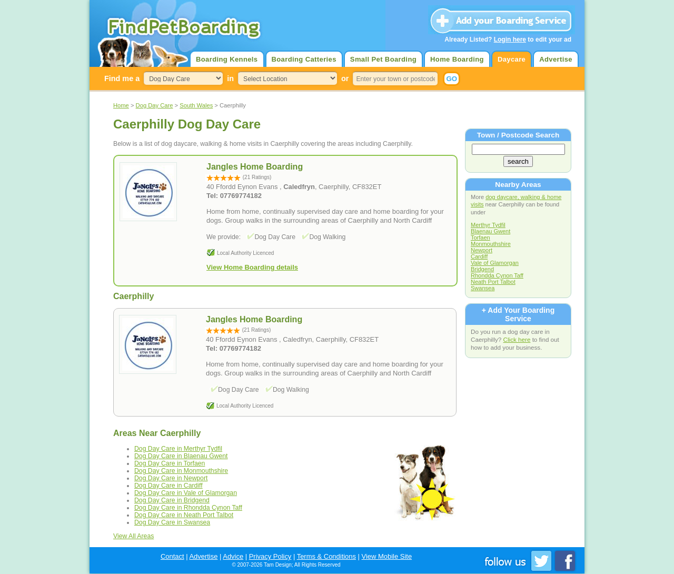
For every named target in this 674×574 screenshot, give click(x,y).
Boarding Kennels (226, 59)
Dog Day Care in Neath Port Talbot (183, 515)
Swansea (482, 288)
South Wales (196, 105)
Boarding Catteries (304, 59)
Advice (233, 556)
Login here (510, 39)
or (345, 78)
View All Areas (133, 536)
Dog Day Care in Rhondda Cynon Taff (188, 507)
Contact (172, 556)
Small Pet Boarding (383, 59)
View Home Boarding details (252, 267)
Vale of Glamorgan (495, 263)
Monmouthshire (491, 244)
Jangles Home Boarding (254, 319)
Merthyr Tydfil (488, 225)
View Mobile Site (387, 556)
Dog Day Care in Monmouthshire (181, 470)
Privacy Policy (270, 556)
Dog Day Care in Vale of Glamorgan (185, 493)
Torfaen (480, 237)
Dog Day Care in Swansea (172, 522)
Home (121, 105)
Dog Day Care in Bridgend (172, 500)
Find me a (122, 78)
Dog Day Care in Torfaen (169, 463)
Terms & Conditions (326, 556)
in (230, 78)
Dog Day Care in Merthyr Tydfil (178, 448)
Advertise (555, 59)
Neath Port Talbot (493, 282)
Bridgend (482, 269)
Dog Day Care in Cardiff (168, 485)
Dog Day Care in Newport (170, 478)
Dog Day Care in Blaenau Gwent (181, 456)
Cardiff (479, 256)
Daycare (512, 59)
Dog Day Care (154, 105)
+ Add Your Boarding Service (518, 314)
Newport (481, 250)
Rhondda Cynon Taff (497, 275)
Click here (517, 339)
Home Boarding (457, 59)
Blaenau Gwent (490, 231)
